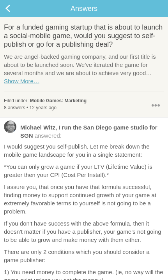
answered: (80, 131)
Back (15, 8)
